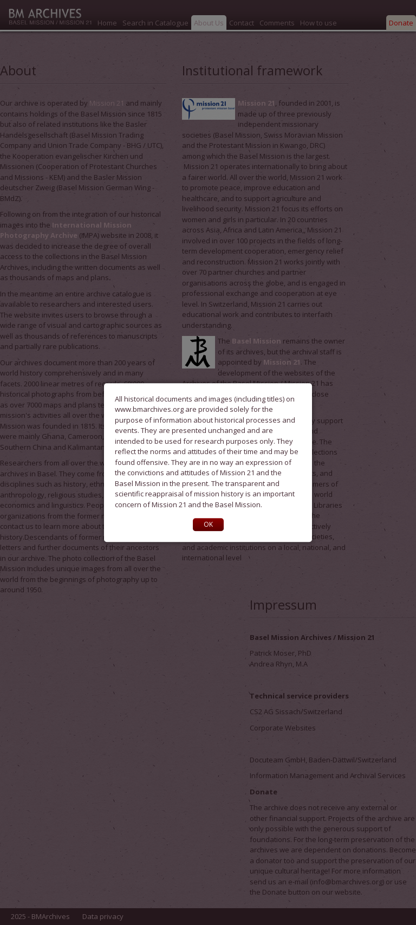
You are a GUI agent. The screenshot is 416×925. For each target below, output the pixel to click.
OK (208, 524)
